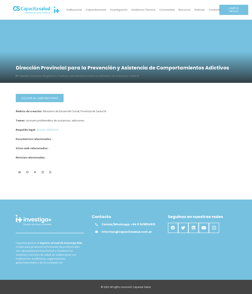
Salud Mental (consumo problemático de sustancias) (99, 75)
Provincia (63, 75)
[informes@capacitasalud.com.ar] (98, 232)
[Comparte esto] (27, 172)
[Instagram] (214, 228)
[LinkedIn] (193, 228)
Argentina (24, 75)
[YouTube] (204, 228)
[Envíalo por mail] (19, 172)
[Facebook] (173, 228)
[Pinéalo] (50, 172)
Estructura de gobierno (44, 75)
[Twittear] (35, 172)
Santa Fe (134, 75)
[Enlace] (36, 10)
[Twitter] (183, 228)
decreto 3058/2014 (47, 129)
